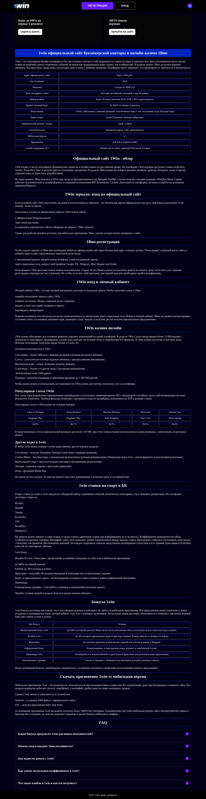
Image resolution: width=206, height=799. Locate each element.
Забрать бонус (30, 32)
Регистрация (97, 5)
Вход (124, 5)
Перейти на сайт (122, 32)
